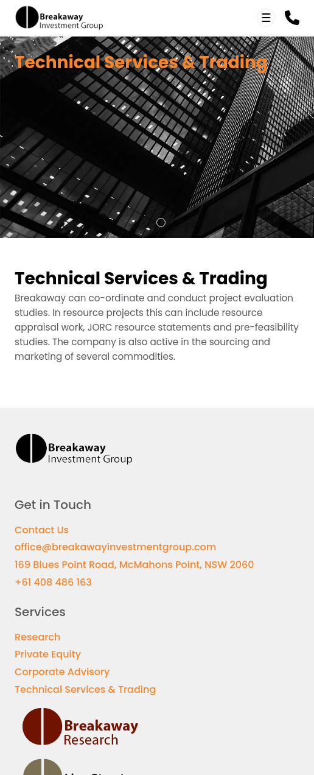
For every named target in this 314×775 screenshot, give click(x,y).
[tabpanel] (157, 137)
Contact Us (42, 530)
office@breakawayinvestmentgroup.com (115, 547)
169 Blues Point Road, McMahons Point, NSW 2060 (134, 565)
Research (37, 637)
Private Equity (48, 654)
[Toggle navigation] (266, 18)
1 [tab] (161, 223)
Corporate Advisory (62, 672)
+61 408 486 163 (53, 582)
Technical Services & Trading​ (85, 689)
